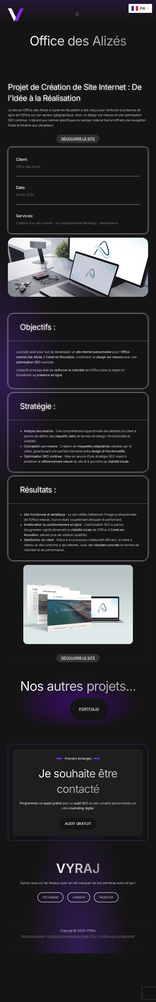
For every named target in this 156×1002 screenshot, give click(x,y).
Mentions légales (33, 936)
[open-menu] (77, 14)
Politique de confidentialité (117, 936)
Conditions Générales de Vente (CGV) (72, 936)
